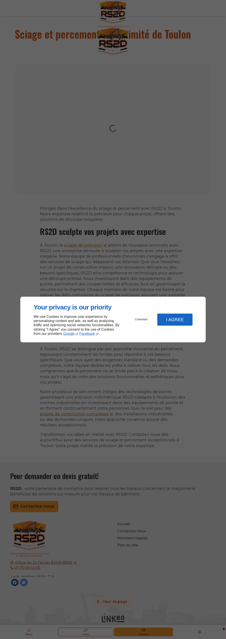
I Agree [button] (175, 319)
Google (69, 333)
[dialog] (113, 319)
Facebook (87, 333)
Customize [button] (141, 319)
